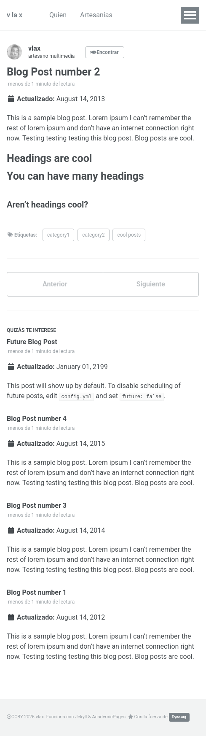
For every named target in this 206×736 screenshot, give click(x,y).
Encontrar (104, 52)
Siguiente (150, 284)
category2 (93, 235)
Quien (58, 15)
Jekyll (81, 717)
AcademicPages (109, 717)
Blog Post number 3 (37, 505)
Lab (131, 15)
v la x (14, 15)
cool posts (129, 235)
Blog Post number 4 (37, 419)
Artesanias (96, 15)
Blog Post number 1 (37, 592)
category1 (58, 235)
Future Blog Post (32, 342)
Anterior (55, 284)
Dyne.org (179, 717)
